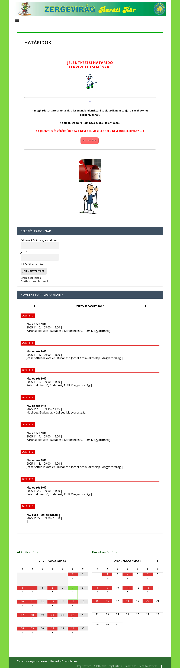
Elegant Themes (37, 659)
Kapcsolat (130, 664)
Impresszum (84, 664)
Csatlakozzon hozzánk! (35, 279)
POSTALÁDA (89, 138)
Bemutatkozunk (148, 664)
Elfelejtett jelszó (31, 276)
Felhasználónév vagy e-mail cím (39, 238)
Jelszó (24, 250)
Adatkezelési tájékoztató (108, 664)
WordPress (71, 659)
